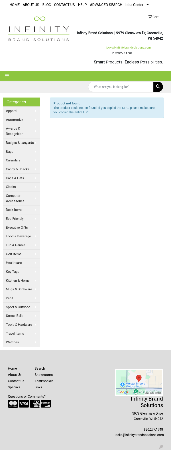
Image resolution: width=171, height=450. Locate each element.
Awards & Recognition (14, 131)
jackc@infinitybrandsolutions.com (128, 47)
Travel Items (15, 334)
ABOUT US (31, 5)
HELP (82, 5)
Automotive (14, 120)
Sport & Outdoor (18, 307)
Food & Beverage (18, 236)
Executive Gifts (17, 228)
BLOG (46, 5)
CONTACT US (64, 5)
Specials (14, 387)
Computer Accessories (15, 198)
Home (12, 369)
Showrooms (44, 375)
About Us (15, 375)
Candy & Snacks (17, 169)
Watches (12, 342)
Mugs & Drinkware (19, 289)
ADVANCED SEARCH (106, 5)
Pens (9, 298)
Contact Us (16, 381)
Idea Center (134, 5)
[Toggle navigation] (7, 76)
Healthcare (14, 263)
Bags (9, 152)
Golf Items (14, 254)
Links (38, 387)
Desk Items (14, 210)
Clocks (11, 187)
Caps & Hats (15, 178)
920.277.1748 (153, 430)
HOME (15, 5)
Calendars (13, 160)
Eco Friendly (15, 219)
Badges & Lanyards (20, 143)
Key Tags (12, 272)
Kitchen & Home (18, 281)
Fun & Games (16, 245)
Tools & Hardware (19, 325)
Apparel (11, 111)
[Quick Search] (121, 87)
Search (40, 369)
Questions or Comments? (27, 397)
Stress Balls (14, 316)
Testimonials (44, 381)
